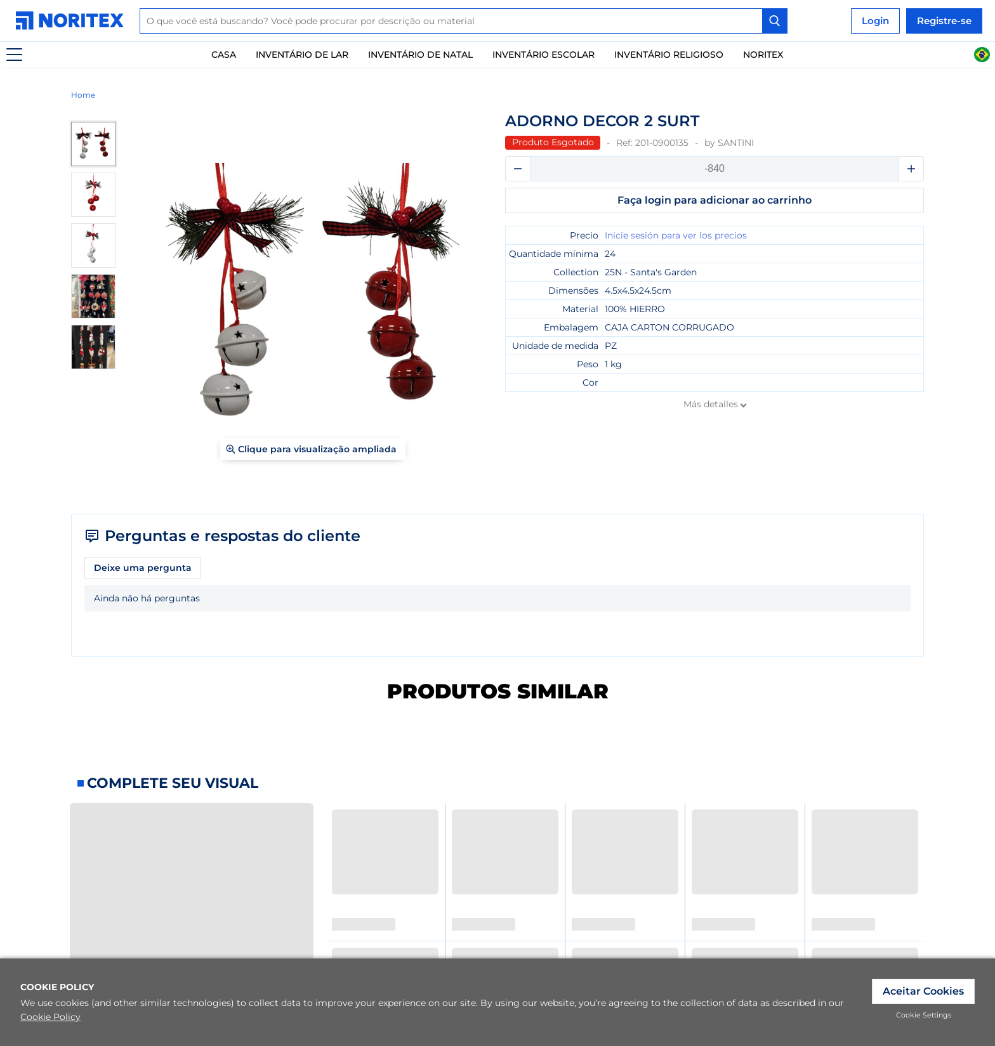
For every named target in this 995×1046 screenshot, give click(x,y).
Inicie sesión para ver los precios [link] (676, 235)
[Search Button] (774, 21)
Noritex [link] (763, 54)
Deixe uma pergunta (143, 568)
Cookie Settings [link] (923, 1014)
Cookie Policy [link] (50, 1017)
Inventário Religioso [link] (668, 54)
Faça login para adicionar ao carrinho (714, 200)
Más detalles (710, 404)
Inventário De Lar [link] (302, 54)
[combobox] (463, 21)
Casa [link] (223, 54)
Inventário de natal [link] (420, 54)
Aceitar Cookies (923, 991)
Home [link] (83, 95)
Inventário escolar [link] (543, 54)
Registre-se (944, 21)
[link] (73, 20)
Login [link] (875, 21)
